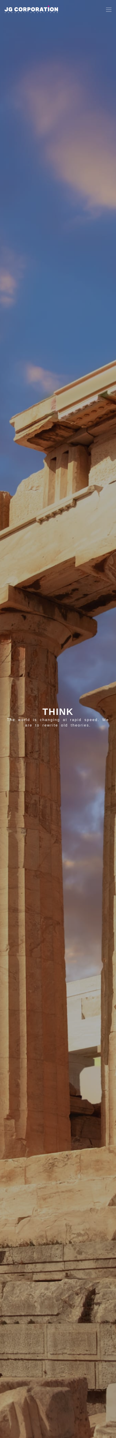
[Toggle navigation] (107, 9)
